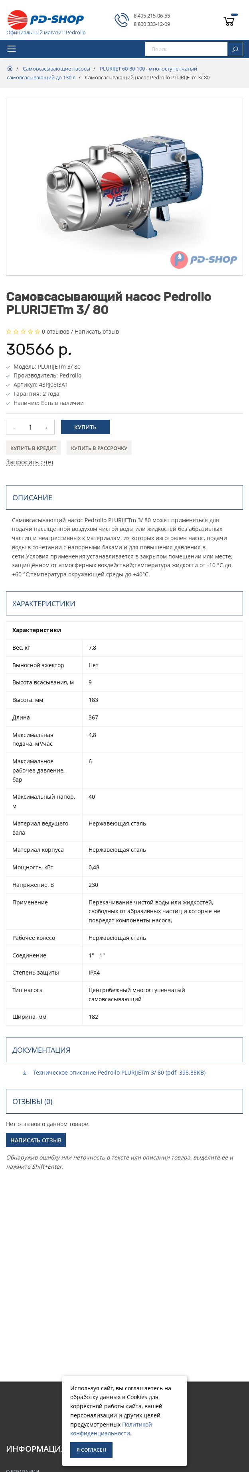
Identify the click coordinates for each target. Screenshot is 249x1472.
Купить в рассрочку (99, 448)
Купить (85, 427)
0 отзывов (55, 331)
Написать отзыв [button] (35, 1140)
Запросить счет (30, 462)
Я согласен (91, 1449)
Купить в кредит (33, 448)
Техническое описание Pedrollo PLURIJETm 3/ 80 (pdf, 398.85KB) (114, 1072)
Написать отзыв (97, 331)
